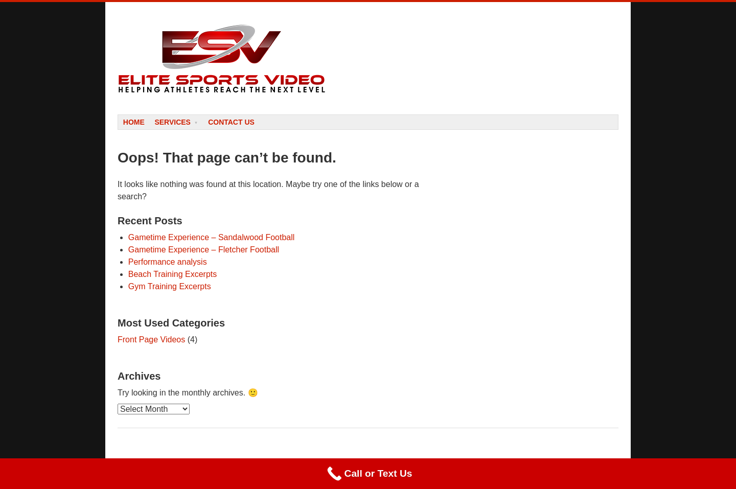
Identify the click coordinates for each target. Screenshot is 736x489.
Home (134, 122)
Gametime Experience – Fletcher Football (203, 249)
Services (172, 122)
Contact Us (231, 122)
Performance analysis (167, 262)
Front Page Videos (151, 339)
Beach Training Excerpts (172, 274)
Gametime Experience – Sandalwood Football (211, 237)
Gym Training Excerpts (169, 286)
